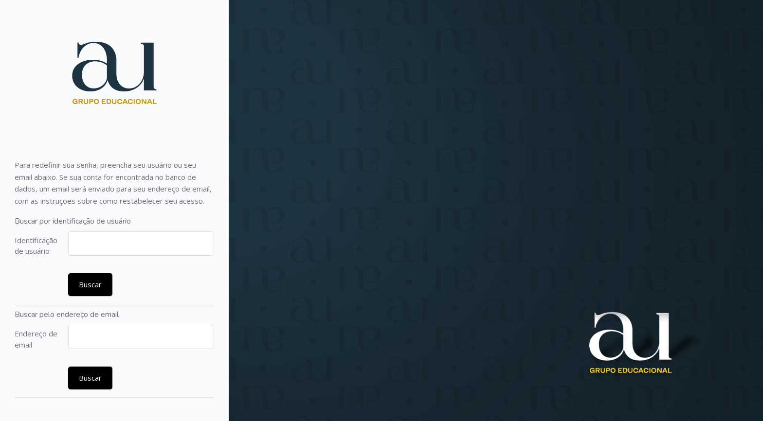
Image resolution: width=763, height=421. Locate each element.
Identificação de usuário (36, 245)
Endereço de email (36, 339)
